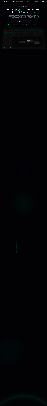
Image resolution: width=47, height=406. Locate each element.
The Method (21, 1)
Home (13, 1)
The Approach (17, 1)
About (25, 1)
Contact (28, 1)
